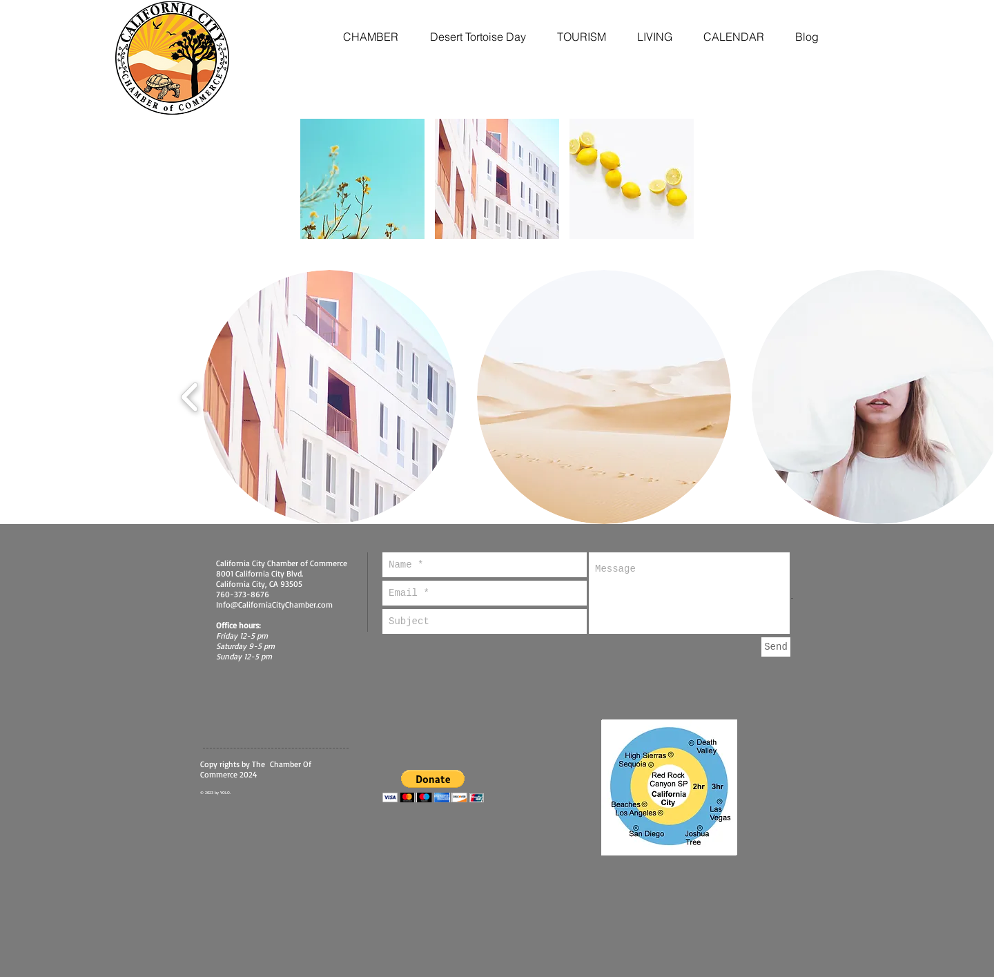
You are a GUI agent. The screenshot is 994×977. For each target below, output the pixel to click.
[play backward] (190, 397)
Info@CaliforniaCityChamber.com (274, 604)
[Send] (775, 647)
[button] (362, 179)
